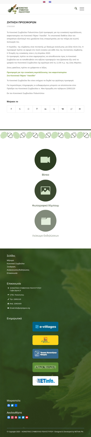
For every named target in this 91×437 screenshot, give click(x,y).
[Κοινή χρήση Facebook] (11, 109)
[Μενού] (80, 9)
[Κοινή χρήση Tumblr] (54, 109)
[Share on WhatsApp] (28, 109)
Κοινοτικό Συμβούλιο (16, 263)
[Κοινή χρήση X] (20, 109)
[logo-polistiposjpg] (38, 9)
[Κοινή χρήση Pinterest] (37, 109)
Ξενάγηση (11, 267)
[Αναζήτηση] (74, 9)
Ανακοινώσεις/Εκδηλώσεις (18, 270)
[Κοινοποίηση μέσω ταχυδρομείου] (80, 109)
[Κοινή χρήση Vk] (63, 109)
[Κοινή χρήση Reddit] (71, 109)
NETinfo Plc (79, 432)
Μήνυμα (10, 260)
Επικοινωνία (12, 273)
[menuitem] (74, 9)
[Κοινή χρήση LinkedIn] (45, 109)
